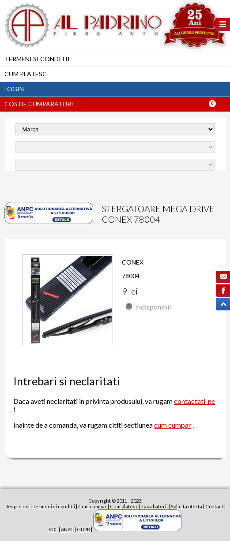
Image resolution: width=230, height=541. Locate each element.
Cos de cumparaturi (38, 104)
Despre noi (17, 506)
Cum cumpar (92, 506)
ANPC (67, 529)
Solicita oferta (187, 506)
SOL (53, 529)
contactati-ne (194, 401)
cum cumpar (172, 425)
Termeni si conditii (37, 59)
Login (14, 89)
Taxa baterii (155, 506)
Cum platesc (25, 74)
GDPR (83, 529)
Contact (214, 506)
